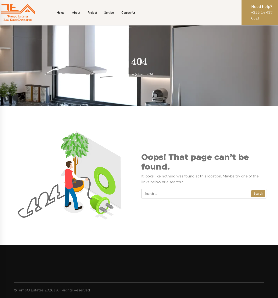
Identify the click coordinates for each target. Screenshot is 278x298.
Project (92, 12)
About (76, 12)
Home (60, 12)
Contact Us (128, 12)
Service (109, 12)
